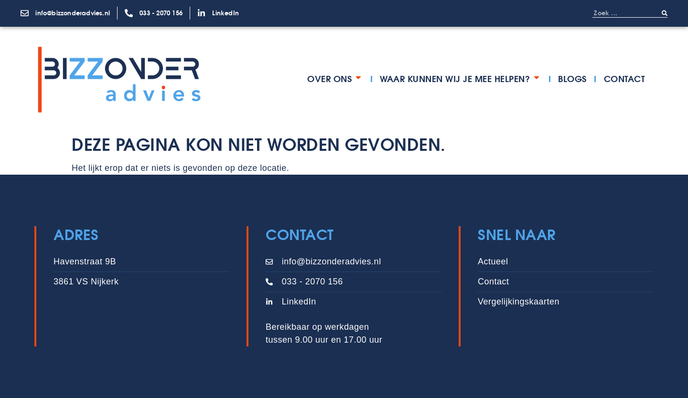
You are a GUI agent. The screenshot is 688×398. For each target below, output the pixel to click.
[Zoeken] (664, 13)
